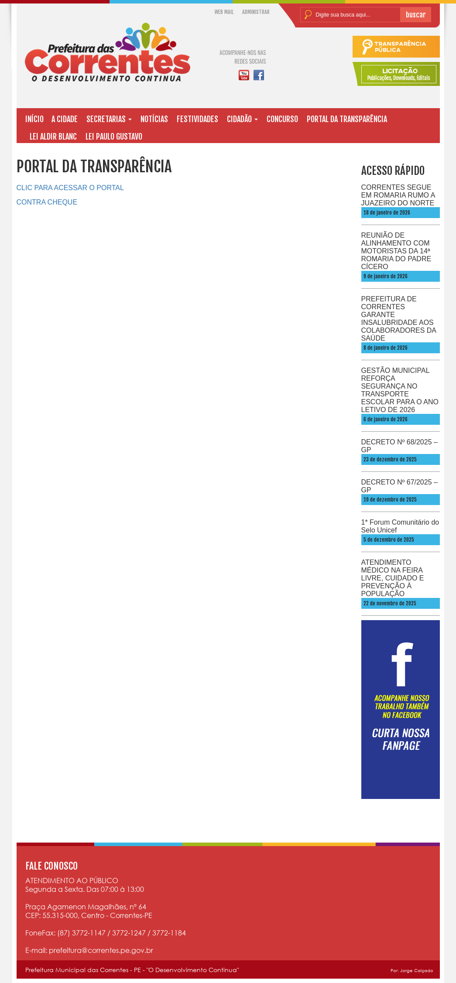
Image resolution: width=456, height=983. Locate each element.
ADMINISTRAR (256, 12)
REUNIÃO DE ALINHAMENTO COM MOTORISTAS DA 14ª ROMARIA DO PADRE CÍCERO (396, 251)
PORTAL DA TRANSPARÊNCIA (347, 119)
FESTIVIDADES (197, 119)
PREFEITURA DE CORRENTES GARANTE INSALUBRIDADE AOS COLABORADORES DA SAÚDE (398, 318)
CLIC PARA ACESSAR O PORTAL (70, 187)
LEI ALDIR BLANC (53, 136)
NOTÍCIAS (154, 119)
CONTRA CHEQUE (47, 202)
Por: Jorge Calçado (412, 970)
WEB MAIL (224, 12)
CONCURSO (282, 119)
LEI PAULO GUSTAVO (114, 136)
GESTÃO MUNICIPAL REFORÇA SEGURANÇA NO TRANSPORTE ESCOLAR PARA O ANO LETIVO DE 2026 (400, 390)
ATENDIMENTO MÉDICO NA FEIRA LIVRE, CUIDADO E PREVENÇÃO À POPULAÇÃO (392, 578)
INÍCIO (34, 119)
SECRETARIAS (109, 119)
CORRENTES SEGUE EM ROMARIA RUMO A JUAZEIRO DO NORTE (398, 195)
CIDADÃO (242, 119)
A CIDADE (64, 119)
